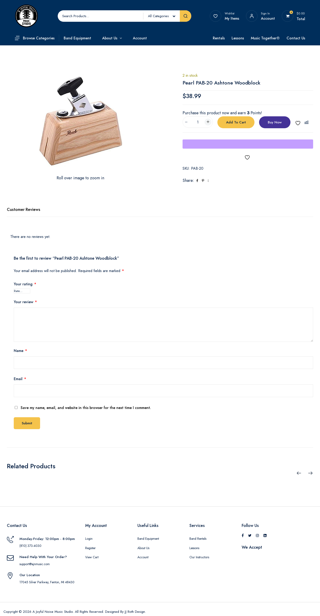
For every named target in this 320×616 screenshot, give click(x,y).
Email (20, 379)
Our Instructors (199, 557)
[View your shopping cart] (287, 16)
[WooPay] (248, 144)
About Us (109, 38)
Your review (25, 302)
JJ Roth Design (135, 611)
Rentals (219, 38)
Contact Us (296, 38)
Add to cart (236, 122)
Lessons (238, 38)
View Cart (91, 557)
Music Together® (265, 38)
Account (140, 38)
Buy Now (275, 122)
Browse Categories (39, 38)
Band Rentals (197, 538)
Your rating (25, 284)
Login (89, 538)
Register (90, 548)
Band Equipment (77, 38)
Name (20, 350)
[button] (307, 122)
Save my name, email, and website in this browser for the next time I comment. (86, 407)
